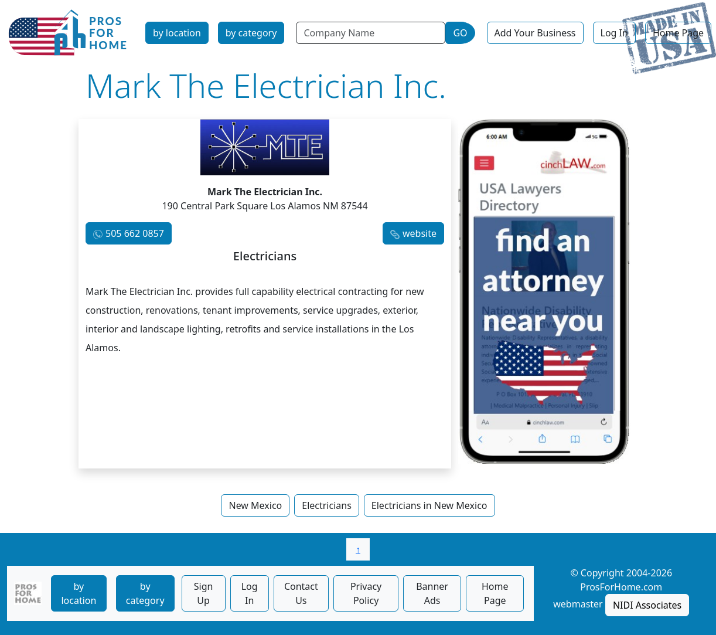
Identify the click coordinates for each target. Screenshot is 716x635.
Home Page (678, 32)
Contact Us (301, 593)
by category (251, 32)
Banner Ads (432, 593)
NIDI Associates (647, 605)
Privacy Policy (365, 593)
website (420, 233)
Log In (614, 32)
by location (177, 32)
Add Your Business (535, 32)
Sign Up (203, 593)
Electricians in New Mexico (429, 505)
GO (460, 32)
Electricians (327, 505)
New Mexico (255, 505)
